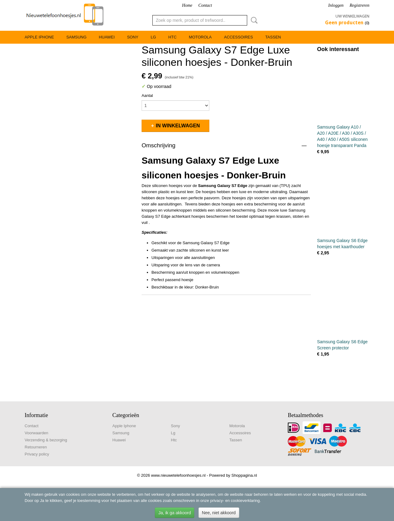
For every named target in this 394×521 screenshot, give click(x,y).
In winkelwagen (178, 125)
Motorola (200, 37)
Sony (133, 37)
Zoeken (253, 20)
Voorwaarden (36, 433)
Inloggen (336, 5)
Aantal (147, 95)
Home (187, 5)
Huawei (107, 37)
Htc (172, 37)
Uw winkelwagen (352, 16)
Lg (153, 37)
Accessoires (238, 37)
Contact (205, 5)
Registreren (359, 5)
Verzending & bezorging (46, 440)
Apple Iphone (39, 37)
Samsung (76, 37)
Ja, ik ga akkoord (174, 512)
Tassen (273, 37)
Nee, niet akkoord (219, 512)
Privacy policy (37, 454)
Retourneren (36, 447)
